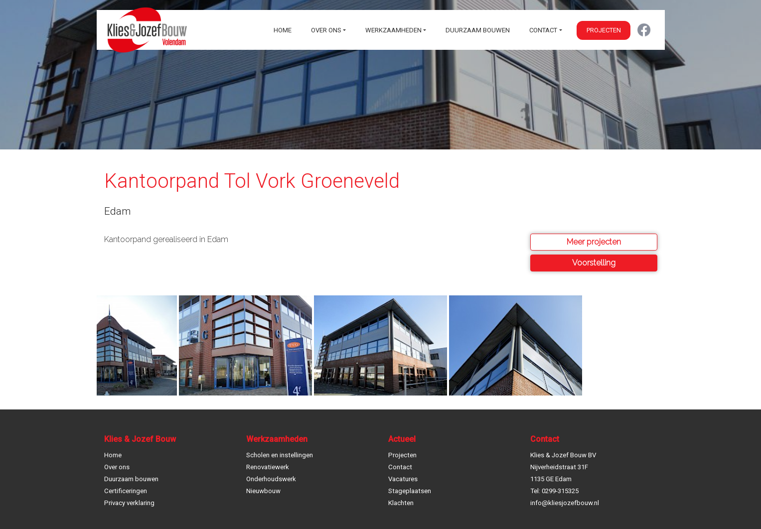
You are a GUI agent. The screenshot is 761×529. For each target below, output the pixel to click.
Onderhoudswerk (271, 479)
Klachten (401, 503)
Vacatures (403, 479)
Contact (543, 30)
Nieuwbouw (263, 491)
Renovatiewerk (267, 467)
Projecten (604, 30)
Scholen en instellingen (279, 455)
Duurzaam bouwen (478, 30)
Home (283, 30)
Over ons (326, 30)
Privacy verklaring (129, 503)
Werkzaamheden (393, 30)
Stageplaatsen (409, 491)
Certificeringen (125, 491)
